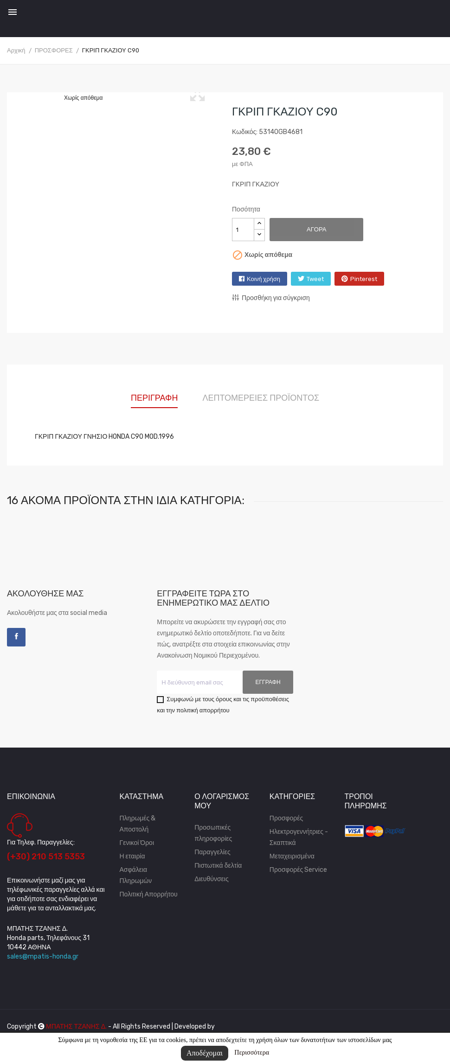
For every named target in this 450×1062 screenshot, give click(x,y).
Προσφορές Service (298, 870)
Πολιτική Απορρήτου (149, 894)
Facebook (16, 637)
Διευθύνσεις (211, 879)
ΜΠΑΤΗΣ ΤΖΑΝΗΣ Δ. (76, 1026)
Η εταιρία (132, 856)
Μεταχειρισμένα (292, 856)
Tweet (315, 278)
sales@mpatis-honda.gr (42, 956)
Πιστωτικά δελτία (218, 866)
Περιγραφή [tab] (154, 398)
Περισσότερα (251, 1052)
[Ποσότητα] (243, 229)
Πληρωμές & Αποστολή (138, 823)
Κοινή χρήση (263, 278)
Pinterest (363, 278)
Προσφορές (286, 818)
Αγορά (316, 229)
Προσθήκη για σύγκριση (271, 298)
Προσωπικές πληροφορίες (213, 833)
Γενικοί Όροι (137, 843)
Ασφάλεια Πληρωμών (136, 875)
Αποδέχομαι (204, 1053)
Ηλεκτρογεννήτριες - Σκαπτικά (299, 837)
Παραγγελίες (212, 852)
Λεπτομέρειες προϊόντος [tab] (260, 398)
